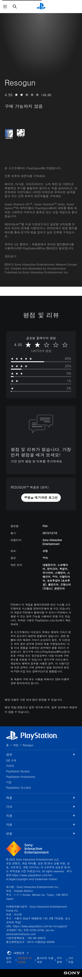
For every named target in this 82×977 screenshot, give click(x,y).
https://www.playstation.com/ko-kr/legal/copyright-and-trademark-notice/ (32, 877)
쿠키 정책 (59, 960)
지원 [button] (41, 815)
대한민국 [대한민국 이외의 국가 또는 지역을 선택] (18, 953)
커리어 (10, 766)
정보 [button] (41, 754)
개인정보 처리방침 (24, 960)
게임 (15, 745)
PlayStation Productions (20, 776)
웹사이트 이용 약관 (45, 960)
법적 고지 (8, 960)
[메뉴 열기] (5, 6)
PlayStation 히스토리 (18, 787)
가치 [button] (41, 806)
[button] (41, 498)
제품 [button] (41, 797)
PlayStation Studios (18, 771)
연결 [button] (41, 833)
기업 (8, 782)
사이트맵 (70, 960)
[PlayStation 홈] (41, 6)
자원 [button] (41, 824)
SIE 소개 (11, 760)
